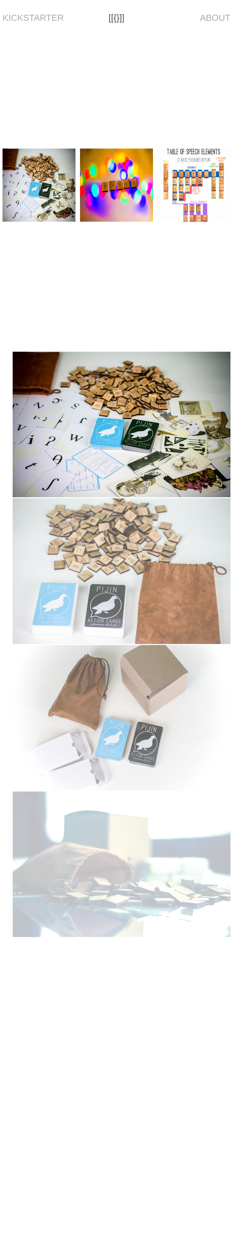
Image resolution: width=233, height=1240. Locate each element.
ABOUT (215, 18)
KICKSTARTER (33, 18)
